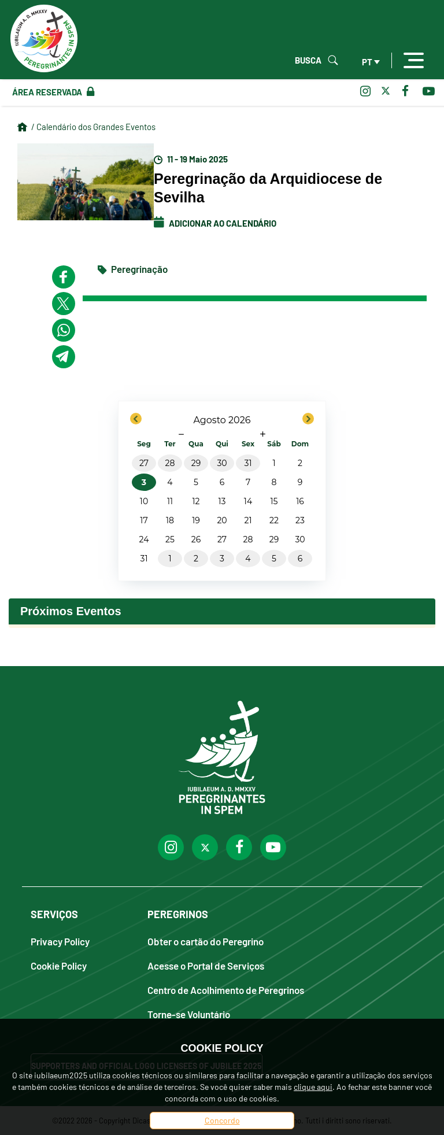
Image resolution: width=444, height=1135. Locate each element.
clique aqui (313, 1087)
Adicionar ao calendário (215, 223)
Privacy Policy (60, 941)
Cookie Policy (59, 965)
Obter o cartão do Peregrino (205, 941)
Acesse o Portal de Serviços (205, 965)
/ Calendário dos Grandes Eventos (93, 126)
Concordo (222, 1120)
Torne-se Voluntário (188, 1014)
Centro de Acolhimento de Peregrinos (225, 989)
